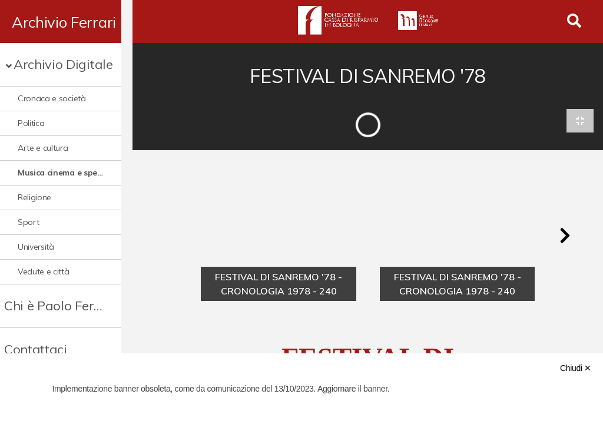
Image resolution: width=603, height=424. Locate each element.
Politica (31, 123)
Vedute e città (43, 271)
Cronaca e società (52, 98)
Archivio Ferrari (64, 21)
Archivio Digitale (63, 64)
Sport (28, 222)
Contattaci (35, 349)
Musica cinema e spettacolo (66, 172)
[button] (565, 237)
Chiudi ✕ (575, 368)
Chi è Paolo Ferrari (59, 305)
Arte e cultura (43, 148)
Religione (34, 197)
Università (36, 246)
